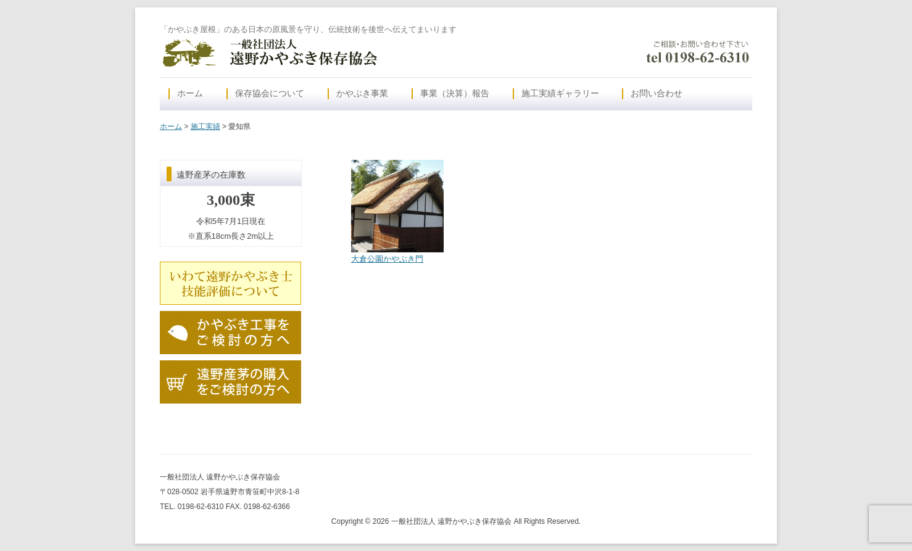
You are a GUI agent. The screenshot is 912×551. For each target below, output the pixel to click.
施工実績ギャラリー (560, 93)
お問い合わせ (656, 93)
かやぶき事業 (362, 93)
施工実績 (205, 126)
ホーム (190, 93)
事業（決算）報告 (454, 93)
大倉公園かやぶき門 (387, 258)
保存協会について (269, 93)
